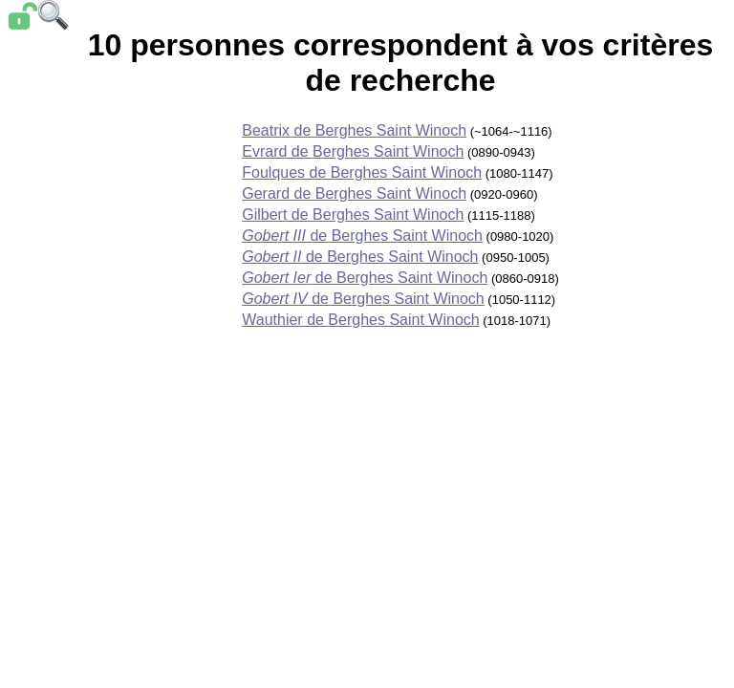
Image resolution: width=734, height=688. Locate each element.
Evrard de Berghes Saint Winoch (353, 151)
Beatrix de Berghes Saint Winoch (354, 130)
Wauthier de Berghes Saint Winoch (360, 320)
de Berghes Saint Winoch (362, 235)
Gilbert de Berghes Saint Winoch (353, 214)
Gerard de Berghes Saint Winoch (354, 193)
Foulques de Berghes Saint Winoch (362, 172)
